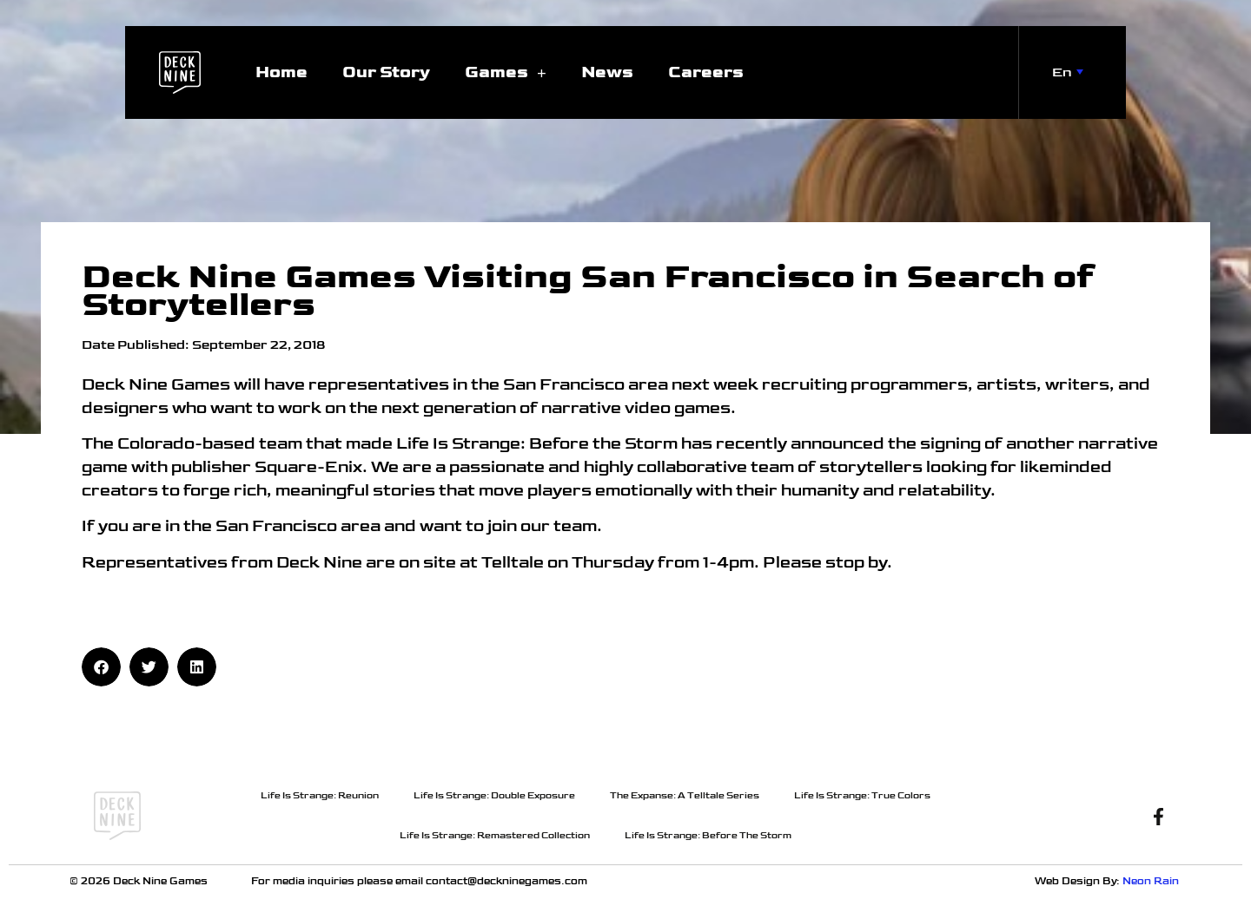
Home (281, 72)
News (607, 72)
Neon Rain (1152, 881)
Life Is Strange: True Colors (862, 795)
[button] (101, 666)
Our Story (386, 72)
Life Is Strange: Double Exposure (494, 795)
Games (505, 72)
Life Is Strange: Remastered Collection (495, 835)
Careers (706, 72)
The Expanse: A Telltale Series (684, 795)
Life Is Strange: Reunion (320, 795)
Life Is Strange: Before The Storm (708, 835)
